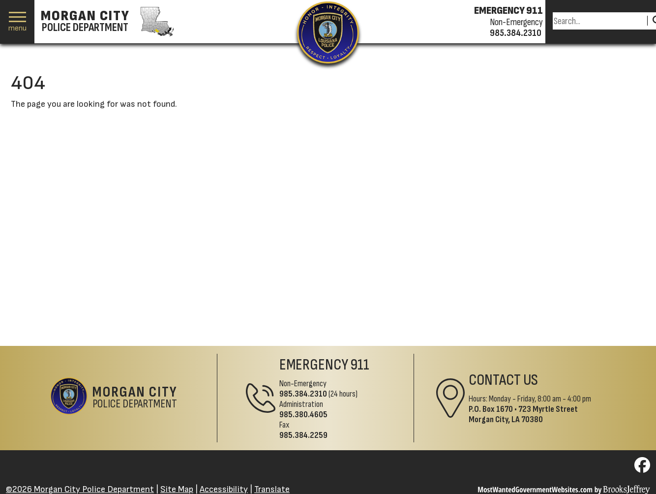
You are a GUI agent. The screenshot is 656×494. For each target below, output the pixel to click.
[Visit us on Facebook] (642, 468)
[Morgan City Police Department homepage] (106, 21)
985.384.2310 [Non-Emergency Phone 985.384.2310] (303, 394)
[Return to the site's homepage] (328, 32)
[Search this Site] (598, 21)
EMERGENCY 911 (508, 11)
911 (360, 364)
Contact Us (503, 380)
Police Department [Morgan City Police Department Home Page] (135, 398)
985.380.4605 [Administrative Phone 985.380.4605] (303, 414)
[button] (17, 22)
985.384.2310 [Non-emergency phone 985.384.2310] (515, 33)
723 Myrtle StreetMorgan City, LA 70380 (523, 414)
